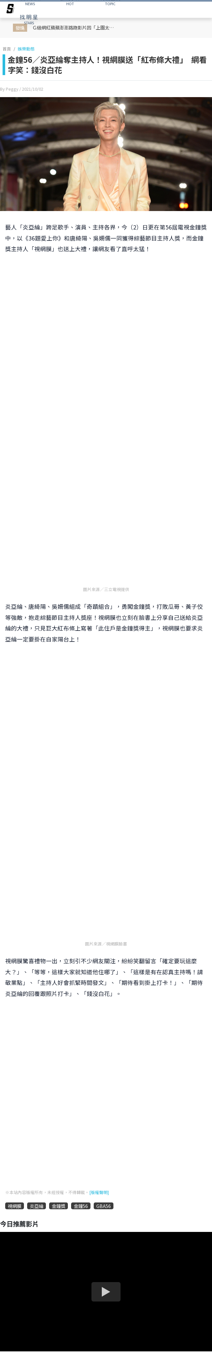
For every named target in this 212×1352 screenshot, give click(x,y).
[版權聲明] (99, 1192)
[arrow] (10, 10)
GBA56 (103, 1205)
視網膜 (14, 1205)
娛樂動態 (26, 49)
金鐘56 (81, 1205)
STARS (29, 19)
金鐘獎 (58, 1205)
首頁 (7, 49)
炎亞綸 (36, 1205)
